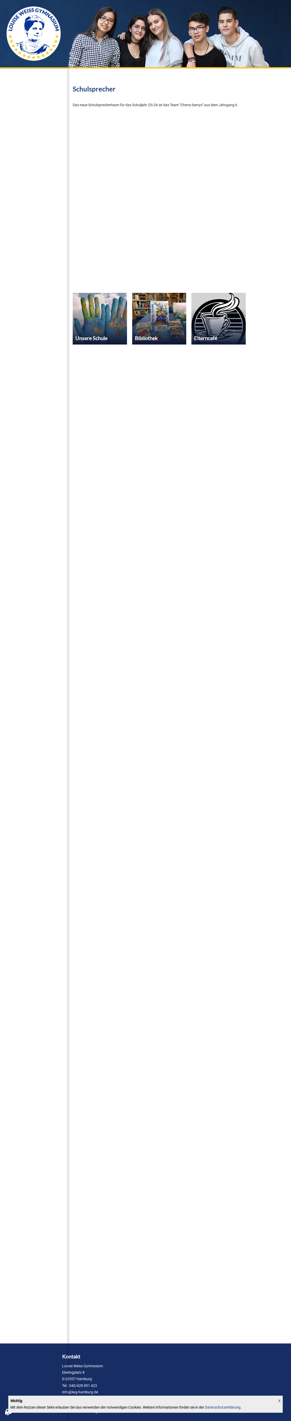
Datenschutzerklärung (223, 1407)
